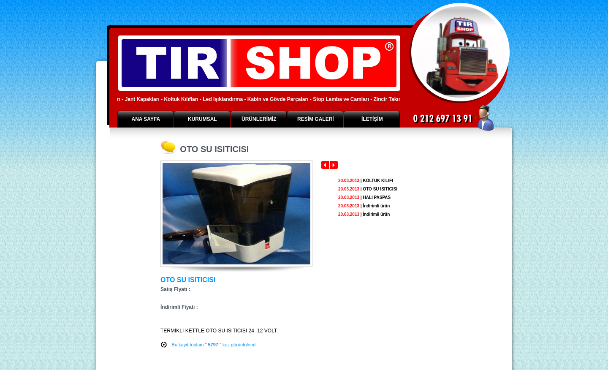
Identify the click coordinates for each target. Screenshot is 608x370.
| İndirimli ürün (364, 206)
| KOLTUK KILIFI (365, 180)
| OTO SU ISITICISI (367, 189)
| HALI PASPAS (364, 197)
